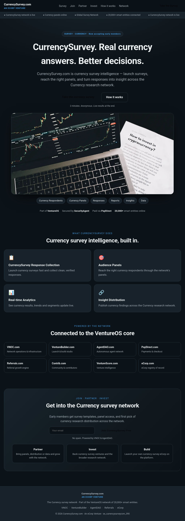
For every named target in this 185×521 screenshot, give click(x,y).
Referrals (109, 507)
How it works (108, 6)
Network (123, 6)
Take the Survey (169, 5)
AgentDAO (95, 507)
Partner (83, 6)
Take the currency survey (78, 97)
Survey (62, 6)
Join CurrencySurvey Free (116, 430)
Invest (94, 6)
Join (72, 6)
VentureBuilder (79, 507)
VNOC (64, 507)
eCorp (120, 507)
